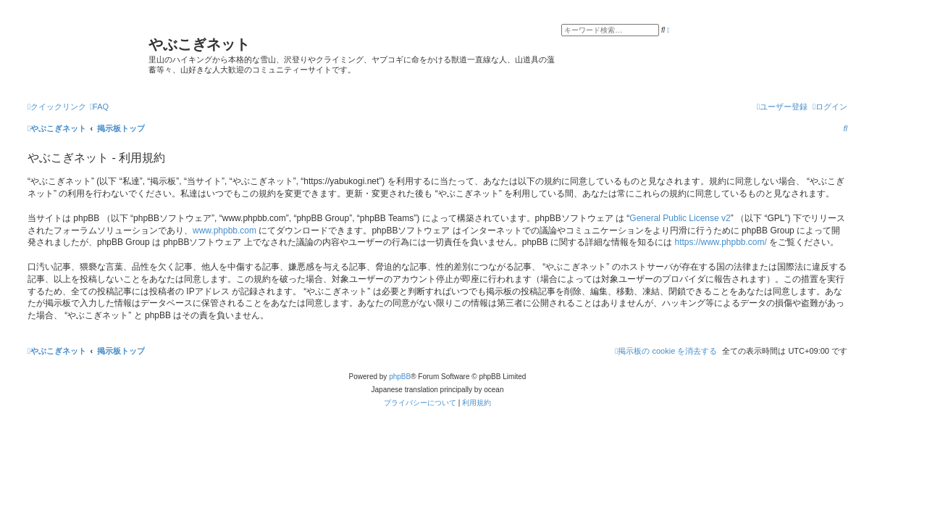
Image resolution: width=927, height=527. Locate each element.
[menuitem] (99, 106)
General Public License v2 (679, 218)
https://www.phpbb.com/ (720, 242)
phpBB (400, 377)
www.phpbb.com (224, 230)
